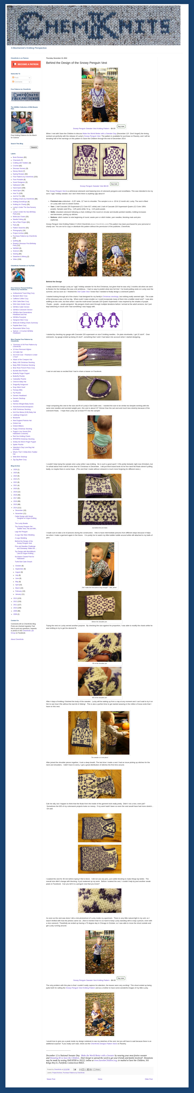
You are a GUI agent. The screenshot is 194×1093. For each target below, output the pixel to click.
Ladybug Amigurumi (20, 415)
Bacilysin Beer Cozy (20, 296)
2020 (15, 488)
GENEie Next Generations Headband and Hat (22, 313)
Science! (16, 251)
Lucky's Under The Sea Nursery (24, 207)
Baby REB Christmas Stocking (24, 365)
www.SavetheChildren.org (105, 1060)
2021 (15, 485)
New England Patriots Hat (22, 420)
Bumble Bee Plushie (20, 371)
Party (15, 225)
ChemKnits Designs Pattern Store (104, 1044)
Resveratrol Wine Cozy (21, 328)
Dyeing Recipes (18, 174)
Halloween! (17, 185)
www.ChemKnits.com (99, 224)
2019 (15, 492)
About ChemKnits (17, 639)
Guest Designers (19, 182)
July (17, 575)
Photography (17, 230)
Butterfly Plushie (19, 376)
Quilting (15, 241)
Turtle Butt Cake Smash (23, 562)
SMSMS (16, 248)
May (17, 582)
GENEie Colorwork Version (22, 310)
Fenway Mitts (18, 390)
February (18, 591)
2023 (15, 479)
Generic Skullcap (19, 398)
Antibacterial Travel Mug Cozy (23, 293)
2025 (15, 473)
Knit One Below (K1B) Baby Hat (24, 412)
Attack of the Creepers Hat (22, 360)
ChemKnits (58, 1069)
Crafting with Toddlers (20, 163)
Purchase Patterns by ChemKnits (74, 1072)
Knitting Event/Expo (20, 202)
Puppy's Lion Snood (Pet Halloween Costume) (22, 432)
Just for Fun (17, 196)
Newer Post (51, 1079)
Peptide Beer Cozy (19, 325)
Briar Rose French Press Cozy (24, 368)
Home (100, 1079)
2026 (15, 469)
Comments (17, 82)
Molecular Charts (19, 217)
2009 (15, 611)
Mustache (16, 418)
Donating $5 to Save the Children (64, 1058)
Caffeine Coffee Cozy (20, 299)
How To (15, 193)
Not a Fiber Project (19, 222)
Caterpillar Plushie (19, 379)
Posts (15, 78)
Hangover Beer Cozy (20, 320)
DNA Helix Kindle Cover (21, 304)
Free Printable (18, 180)
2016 (15, 501)
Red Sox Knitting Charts (21, 436)
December (19, 510)
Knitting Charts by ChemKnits (23, 199)
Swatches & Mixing (20, 257)
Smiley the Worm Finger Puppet (24, 442)
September (19, 569)
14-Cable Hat (18, 352)
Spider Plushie (18, 445)
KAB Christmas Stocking (22, 409)
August (18, 572)
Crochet (16, 166)
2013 (15, 598)
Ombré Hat (17, 423)
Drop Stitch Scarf (19, 387)
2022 (15, 482)
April (17, 585)
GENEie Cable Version (21, 307)
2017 (15, 498)
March (17, 588)
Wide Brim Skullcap (20, 457)
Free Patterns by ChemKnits (23, 177)
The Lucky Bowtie (21, 523)
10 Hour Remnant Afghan (22, 349)
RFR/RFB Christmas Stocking (23, 439)
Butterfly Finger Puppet (21, 373)
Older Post (149, 1079)
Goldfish (16, 401)
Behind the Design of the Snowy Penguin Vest (24, 542)
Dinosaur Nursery (19, 168)
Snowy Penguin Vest (92, 136)
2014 (15, 508)
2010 (15, 608)
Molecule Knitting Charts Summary (25, 323)
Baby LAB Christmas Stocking (24, 362)
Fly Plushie (17, 393)
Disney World (18, 171)
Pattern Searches (19, 228)
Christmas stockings (111, 297)
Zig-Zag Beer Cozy (20, 460)
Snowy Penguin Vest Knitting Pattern (80, 988)
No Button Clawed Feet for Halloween (24, 558)
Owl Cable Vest (83, 292)
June (17, 578)
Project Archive (57, 1072)
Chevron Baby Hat (19, 382)
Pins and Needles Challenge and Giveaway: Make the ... (26, 547)
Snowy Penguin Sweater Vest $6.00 (94, 186)
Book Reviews (18, 157)
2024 (15, 476)
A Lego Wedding (21, 538)
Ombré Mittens (18, 426)
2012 (15, 601)
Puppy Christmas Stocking (22, 429)
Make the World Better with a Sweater (97, 1055)
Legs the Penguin (21, 532)
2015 (15, 504)
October (18, 566)
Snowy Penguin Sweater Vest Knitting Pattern (91, 128)
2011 (15, 605)
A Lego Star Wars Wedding (24, 535)
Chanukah (16, 160)
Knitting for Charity (19, 204)
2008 (15, 614)
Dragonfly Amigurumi (20, 385)
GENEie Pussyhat (19, 317)
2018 (15, 495)
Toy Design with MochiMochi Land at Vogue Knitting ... (25, 552)
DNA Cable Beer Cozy (21, 301)
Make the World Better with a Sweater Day (99, 133)
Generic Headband (20, 396)
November (19, 513)
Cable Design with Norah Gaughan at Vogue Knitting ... (25, 518)
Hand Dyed (17, 188)
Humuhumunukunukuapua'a (23, 407)
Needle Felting (18, 219)
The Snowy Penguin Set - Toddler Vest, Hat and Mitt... (26, 527)
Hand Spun (17, 191)
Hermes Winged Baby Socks (23, 404)
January (18, 594)
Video (15, 259)
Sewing (15, 254)
